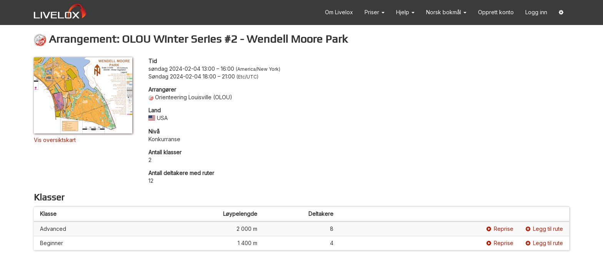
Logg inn (536, 12)
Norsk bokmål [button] (446, 12)
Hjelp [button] (405, 12)
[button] (561, 12)
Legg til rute (544, 228)
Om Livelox (339, 12)
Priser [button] (375, 12)
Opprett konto (496, 12)
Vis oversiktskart (55, 140)
